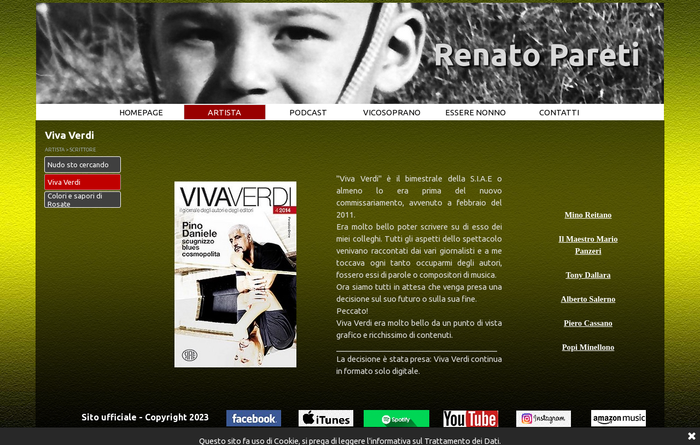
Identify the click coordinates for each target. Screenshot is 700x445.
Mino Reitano (588, 214)
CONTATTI (559, 112)
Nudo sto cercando (78, 165)
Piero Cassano (588, 323)
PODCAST (308, 112)
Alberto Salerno (588, 299)
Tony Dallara (587, 275)
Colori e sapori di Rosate (75, 200)
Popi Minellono (588, 347)
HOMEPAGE (141, 112)
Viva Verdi (64, 182)
